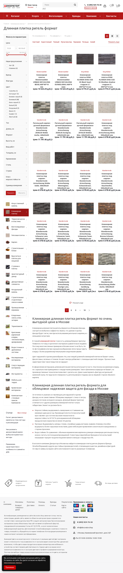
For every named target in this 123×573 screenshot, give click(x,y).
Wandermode (41, 120)
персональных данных (13, 563)
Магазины (19, 502)
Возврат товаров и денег (19, 507)
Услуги (35, 16)
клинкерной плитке (47, 341)
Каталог (15, 16)
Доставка (30, 505)
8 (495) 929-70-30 (94, 5)
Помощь (41, 502)
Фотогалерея (55, 16)
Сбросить (21, 193)
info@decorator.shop (85, 528)
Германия (77, 42)
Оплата (41, 505)
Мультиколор (66, 42)
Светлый (36, 42)
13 (85, 310)
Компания (91, 16)
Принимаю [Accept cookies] (10, 567)
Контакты (111, 16)
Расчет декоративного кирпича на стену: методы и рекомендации (15, 419)
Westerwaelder (42, 72)
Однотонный (46, 42)
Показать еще (113, 42)
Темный (56, 42)
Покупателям (67, 502)
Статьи (53, 505)
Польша (85, 42)
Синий (92, 42)
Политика (30, 502)
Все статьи (22, 413)
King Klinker (85, 72)
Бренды (76, 16)
